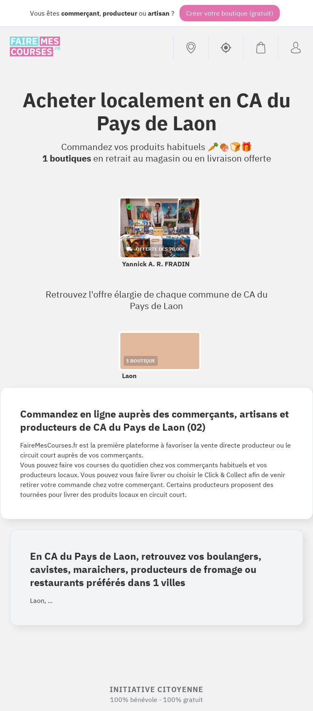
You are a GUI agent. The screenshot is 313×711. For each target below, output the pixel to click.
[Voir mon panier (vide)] (260, 47)
